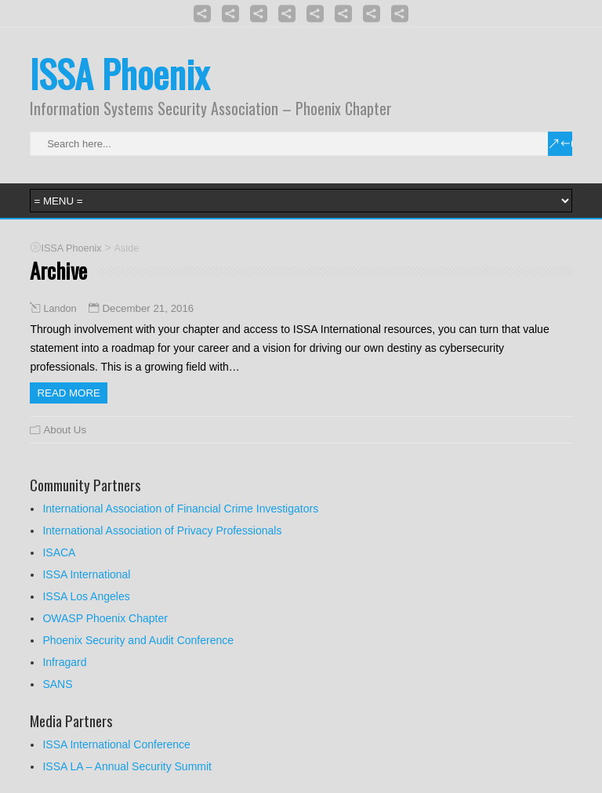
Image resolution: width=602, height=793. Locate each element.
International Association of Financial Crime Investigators (180, 508)
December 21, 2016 (148, 308)
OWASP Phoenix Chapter (105, 618)
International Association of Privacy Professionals (161, 530)
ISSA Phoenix (119, 73)
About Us (64, 430)
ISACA (58, 552)
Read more (68, 393)
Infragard (64, 662)
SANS (57, 684)
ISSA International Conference (116, 744)
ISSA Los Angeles (85, 596)
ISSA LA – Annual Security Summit (127, 766)
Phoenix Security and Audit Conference (138, 640)
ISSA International (86, 574)
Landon (59, 308)
